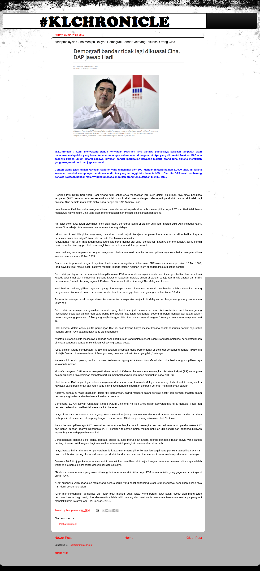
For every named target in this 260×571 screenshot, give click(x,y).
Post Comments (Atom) (81, 545)
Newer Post (63, 537)
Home (129, 537)
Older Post (194, 537)
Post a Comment (68, 524)
